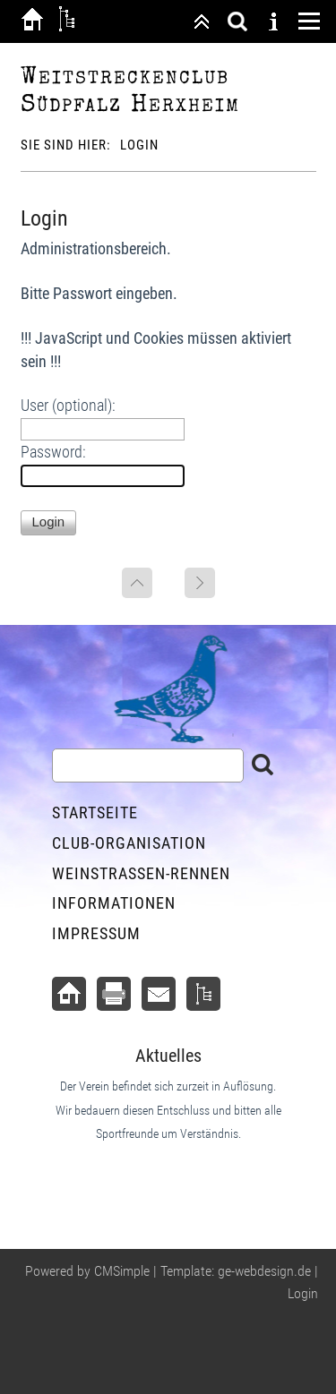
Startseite (95, 812)
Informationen (114, 903)
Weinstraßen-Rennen (141, 873)
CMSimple (122, 1270)
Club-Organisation (129, 843)
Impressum (96, 933)
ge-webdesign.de (264, 1270)
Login (303, 1293)
